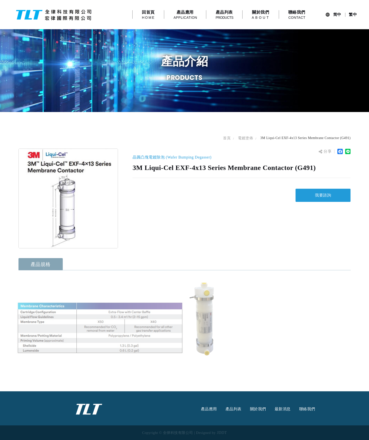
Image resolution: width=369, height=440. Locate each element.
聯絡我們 (307, 409)
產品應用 (209, 409)
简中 (337, 14)
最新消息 (283, 409)
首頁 (227, 138)
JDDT (222, 433)
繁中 (353, 14)
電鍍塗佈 (245, 138)
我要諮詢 (323, 195)
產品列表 (233, 409)
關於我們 (258, 409)
